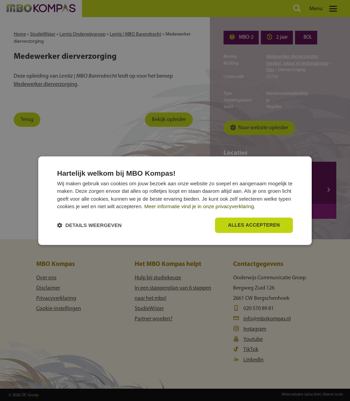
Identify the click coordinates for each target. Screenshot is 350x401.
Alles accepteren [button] (254, 225)
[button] (89, 225)
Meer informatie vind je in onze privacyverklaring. (199, 207)
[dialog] (175, 200)
